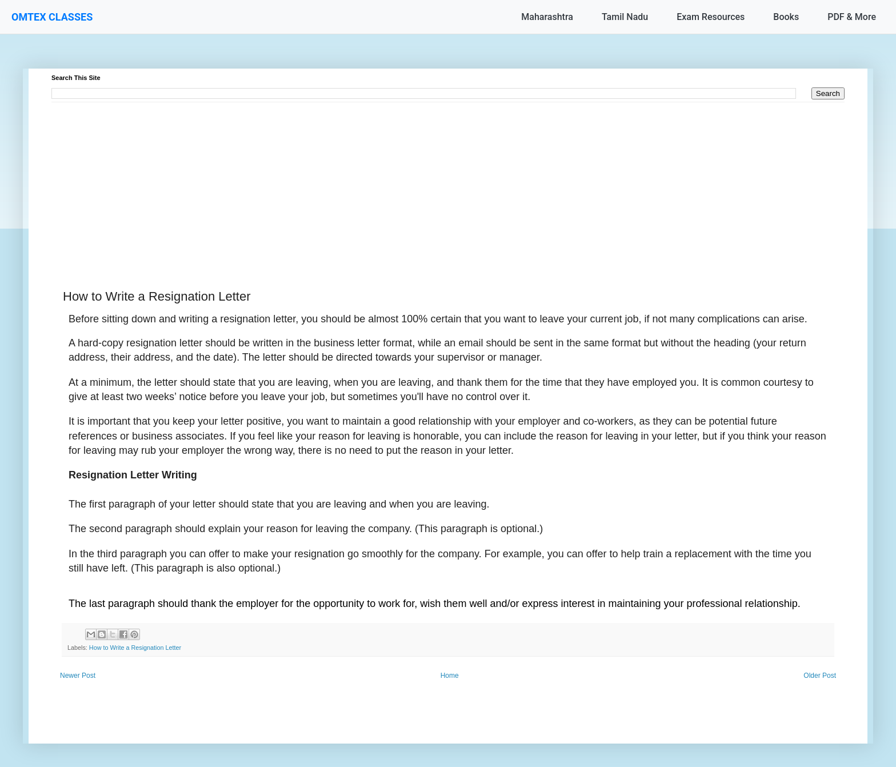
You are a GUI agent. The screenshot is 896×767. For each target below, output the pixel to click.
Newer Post (77, 676)
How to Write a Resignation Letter (135, 647)
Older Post (819, 676)
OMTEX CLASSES (52, 17)
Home (450, 676)
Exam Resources (711, 16)
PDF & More (851, 16)
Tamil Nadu (625, 16)
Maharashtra (547, 16)
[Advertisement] (394, 182)
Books (786, 16)
